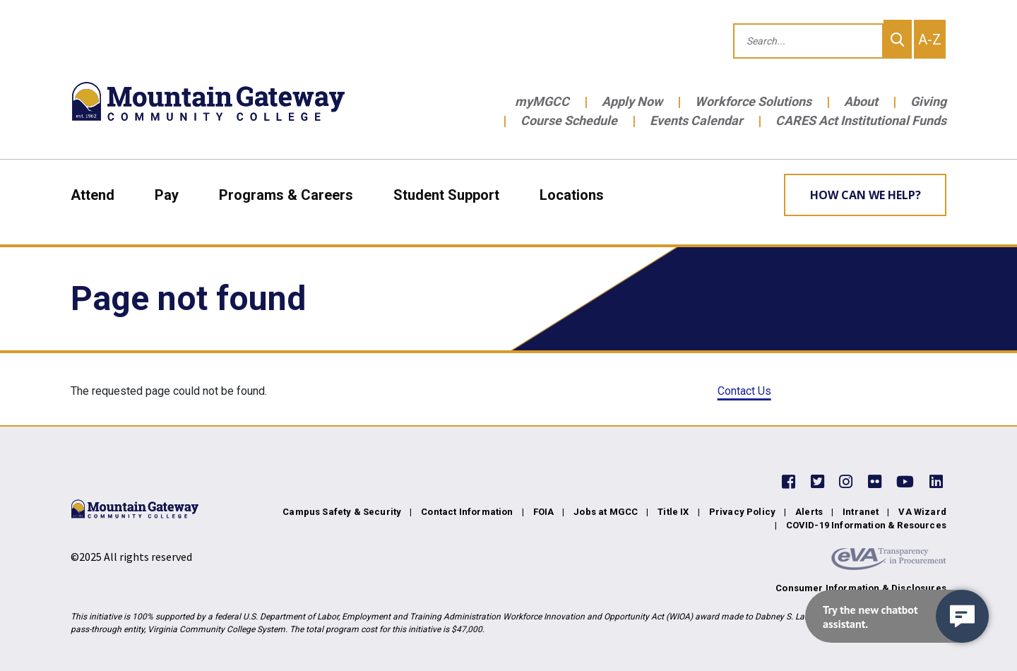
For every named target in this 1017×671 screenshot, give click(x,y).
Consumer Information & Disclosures (860, 588)
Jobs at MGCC (605, 511)
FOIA (543, 511)
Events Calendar (696, 120)
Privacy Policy (742, 511)
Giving (928, 101)
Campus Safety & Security (341, 511)
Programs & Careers (286, 194)
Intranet (861, 511)
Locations (572, 194)
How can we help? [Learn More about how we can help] (865, 195)
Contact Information (467, 511)
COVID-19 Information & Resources (866, 525)
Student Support (446, 194)
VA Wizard (922, 511)
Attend (92, 194)
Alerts (809, 511)
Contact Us (744, 391)
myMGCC (542, 101)
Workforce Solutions (753, 101)
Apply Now (632, 101)
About (861, 101)
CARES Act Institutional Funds (860, 120)
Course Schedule (569, 120)
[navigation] (897, 616)
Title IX (673, 511)
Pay (167, 194)
